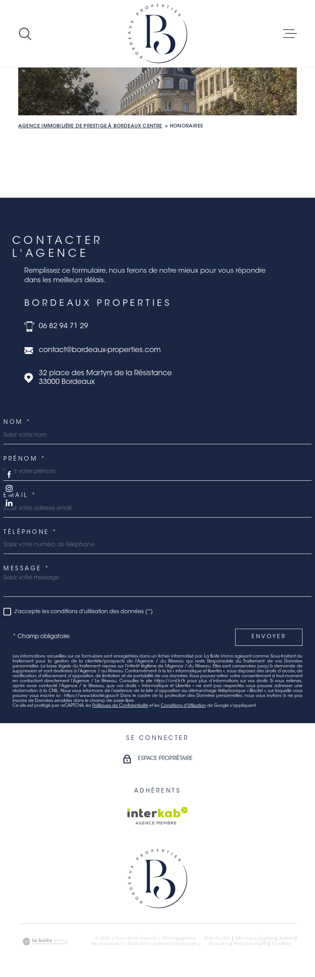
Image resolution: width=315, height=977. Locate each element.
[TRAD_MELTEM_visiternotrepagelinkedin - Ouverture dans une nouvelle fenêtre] (9, 503)
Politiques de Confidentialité (120, 706)
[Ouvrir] (25, 34)
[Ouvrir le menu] (290, 34)
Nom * (17, 422)
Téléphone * (30, 532)
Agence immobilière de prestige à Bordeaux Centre (90, 126)
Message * (26, 569)
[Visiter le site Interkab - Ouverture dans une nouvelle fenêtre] (157, 815)
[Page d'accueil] (157, 33)
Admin (286, 938)
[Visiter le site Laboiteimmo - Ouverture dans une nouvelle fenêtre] (44, 941)
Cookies (281, 944)
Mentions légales (255, 938)
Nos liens (219, 944)
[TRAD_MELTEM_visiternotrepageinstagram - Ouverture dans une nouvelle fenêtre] (9, 489)
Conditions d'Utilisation (183, 706)
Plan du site (217, 938)
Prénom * (24, 459)
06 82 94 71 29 (63, 326)
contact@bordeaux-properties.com (100, 350)
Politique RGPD (251, 944)
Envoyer (269, 637)
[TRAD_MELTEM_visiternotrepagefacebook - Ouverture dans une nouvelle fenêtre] (9, 474)
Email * (20, 496)
